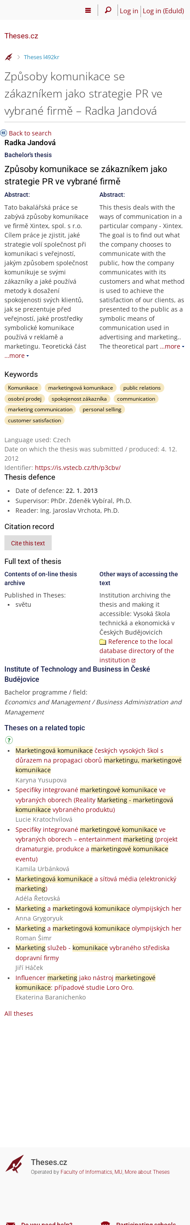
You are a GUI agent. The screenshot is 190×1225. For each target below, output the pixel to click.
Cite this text (28, 543)
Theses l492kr (41, 57)
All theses (18, 1013)
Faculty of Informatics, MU (91, 1172)
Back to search (30, 133)
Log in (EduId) (163, 10)
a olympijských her (98, 908)
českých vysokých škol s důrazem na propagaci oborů (98, 760)
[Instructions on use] (10, 741)
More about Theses (147, 1172)
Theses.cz (21, 35)
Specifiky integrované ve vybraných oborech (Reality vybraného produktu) (94, 799)
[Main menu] (88, 10)
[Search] (108, 10)
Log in (129, 10)
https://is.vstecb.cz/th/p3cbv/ (78, 467)
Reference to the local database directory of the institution (136, 650)
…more (14, 355)
